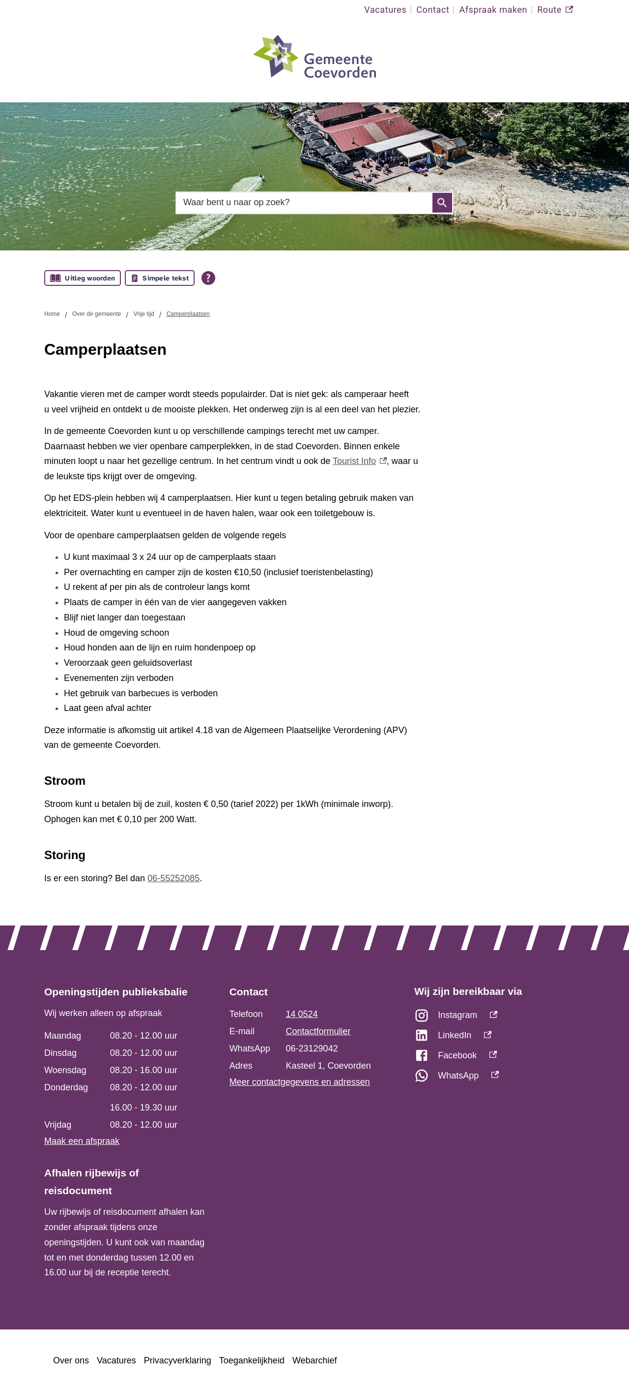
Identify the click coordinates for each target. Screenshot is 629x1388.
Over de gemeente (96, 313)
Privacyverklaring (177, 1360)
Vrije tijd (143, 313)
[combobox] (314, 202)
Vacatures (385, 9)
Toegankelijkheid (252, 1360)
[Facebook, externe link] (499, 1058)
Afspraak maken (493, 9)
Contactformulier (318, 1031)
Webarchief (314, 1360)
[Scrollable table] (124, 1080)
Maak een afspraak (81, 1141)
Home (52, 313)
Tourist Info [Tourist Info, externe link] (360, 461)
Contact (432, 9)
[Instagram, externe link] (499, 1018)
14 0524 (302, 1014)
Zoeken (442, 203)
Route (555, 9)
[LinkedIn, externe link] (499, 1038)
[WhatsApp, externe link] (499, 1078)
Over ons (71, 1360)
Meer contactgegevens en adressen (299, 1082)
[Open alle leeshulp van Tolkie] (208, 278)
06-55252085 (173, 878)
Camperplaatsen (188, 313)
